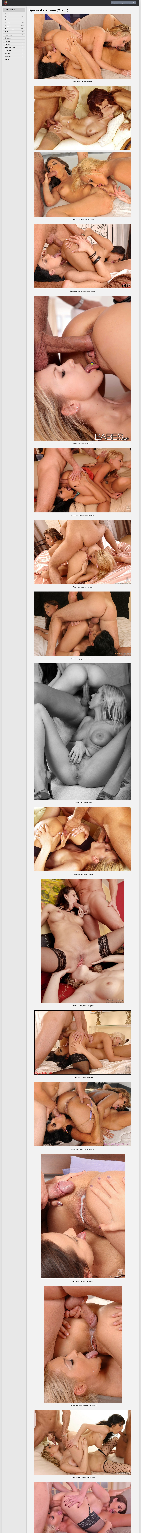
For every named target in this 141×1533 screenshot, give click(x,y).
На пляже (8, 35)
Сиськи (7, 17)
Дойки (7, 32)
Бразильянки (10, 47)
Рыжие (7, 44)
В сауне (8, 56)
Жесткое (8, 23)
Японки (8, 50)
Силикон (8, 38)
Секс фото (8, 14)
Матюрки (8, 41)
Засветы (8, 26)
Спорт (7, 20)
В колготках (9, 29)
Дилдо (7, 53)
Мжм (7, 59)
